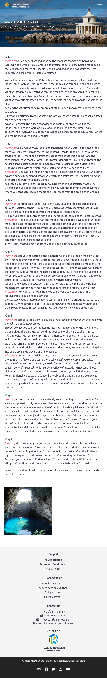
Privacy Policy (52, 568)
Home (7, 27)
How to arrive (52, 596)
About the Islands (52, 583)
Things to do (52, 592)
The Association (52, 559)
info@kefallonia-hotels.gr (55, 619)
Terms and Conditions (52, 564)
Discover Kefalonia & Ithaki (23, 27)
